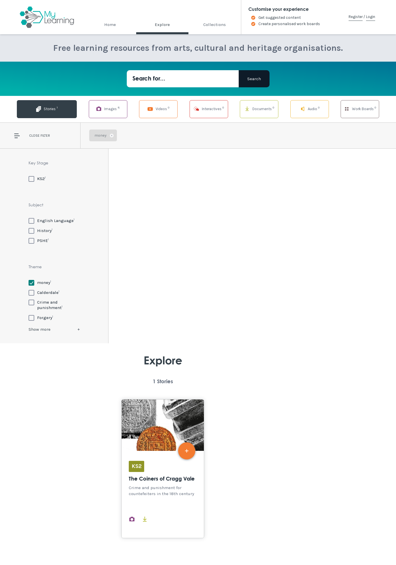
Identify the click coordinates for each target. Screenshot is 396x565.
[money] (40, 282)
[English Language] (52, 220)
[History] (41, 230)
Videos (144, 109)
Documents (252, 109)
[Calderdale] (44, 292)
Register (356, 17)
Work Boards (360, 109)
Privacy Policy (126, 548)
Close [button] (34, 136)
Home (110, 24)
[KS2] (37, 178)
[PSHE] (39, 240)
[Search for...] (183, 78)
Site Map (70, 548)
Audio (306, 109)
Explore (162, 24)
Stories (36, 109)
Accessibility (43, 548)
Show (40, 329)
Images (90, 109)
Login (370, 17)
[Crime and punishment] (54, 305)
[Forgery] (41, 317)
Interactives (198, 109)
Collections (214, 24)
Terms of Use (95, 548)
